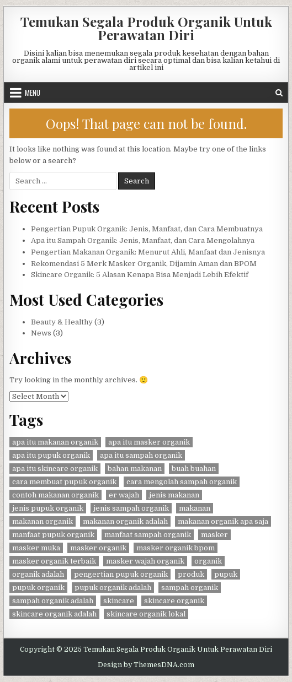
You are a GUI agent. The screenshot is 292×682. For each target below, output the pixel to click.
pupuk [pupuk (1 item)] (225, 574)
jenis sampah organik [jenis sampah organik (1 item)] (131, 508)
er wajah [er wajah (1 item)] (124, 495)
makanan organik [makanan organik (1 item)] (42, 521)
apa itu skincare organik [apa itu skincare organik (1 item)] (55, 468)
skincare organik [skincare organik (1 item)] (174, 601)
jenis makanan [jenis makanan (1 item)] (174, 495)
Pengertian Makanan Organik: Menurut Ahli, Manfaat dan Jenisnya (148, 252)
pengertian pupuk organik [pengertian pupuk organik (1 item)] (121, 574)
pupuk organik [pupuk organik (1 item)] (38, 587)
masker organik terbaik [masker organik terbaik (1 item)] (54, 561)
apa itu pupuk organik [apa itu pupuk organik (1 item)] (51, 455)
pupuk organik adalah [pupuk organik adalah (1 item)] (113, 587)
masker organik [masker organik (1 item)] (98, 548)
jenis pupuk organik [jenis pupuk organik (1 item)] (47, 508)
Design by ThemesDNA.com (146, 665)
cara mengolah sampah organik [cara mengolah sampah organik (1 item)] (181, 482)
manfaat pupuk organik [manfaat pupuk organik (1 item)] (53, 535)
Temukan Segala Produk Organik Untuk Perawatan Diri (146, 28)
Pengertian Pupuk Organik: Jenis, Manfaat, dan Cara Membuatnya (147, 229)
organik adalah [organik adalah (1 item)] (38, 574)
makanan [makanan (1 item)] (194, 508)
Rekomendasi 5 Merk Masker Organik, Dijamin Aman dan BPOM (144, 263)
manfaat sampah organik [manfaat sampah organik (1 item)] (147, 535)
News (41, 333)
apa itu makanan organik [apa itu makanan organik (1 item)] (55, 442)
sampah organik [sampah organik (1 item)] (189, 587)
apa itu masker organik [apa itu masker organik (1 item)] (149, 442)
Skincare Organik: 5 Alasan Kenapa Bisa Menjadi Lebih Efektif (139, 274)
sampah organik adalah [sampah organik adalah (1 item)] (52, 601)
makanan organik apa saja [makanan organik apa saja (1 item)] (223, 521)
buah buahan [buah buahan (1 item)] (194, 468)
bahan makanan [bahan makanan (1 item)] (135, 468)
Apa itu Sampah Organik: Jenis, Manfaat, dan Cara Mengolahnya (142, 240)
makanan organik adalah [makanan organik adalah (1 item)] (125, 521)
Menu (32, 92)
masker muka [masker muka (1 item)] (36, 548)
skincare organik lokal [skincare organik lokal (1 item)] (146, 614)
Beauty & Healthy (62, 322)
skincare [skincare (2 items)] (118, 601)
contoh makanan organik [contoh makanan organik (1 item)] (55, 495)
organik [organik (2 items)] (208, 561)
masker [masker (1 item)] (214, 535)
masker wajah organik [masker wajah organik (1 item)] (145, 561)
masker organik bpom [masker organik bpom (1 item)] (175, 548)
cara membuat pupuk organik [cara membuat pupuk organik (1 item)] (64, 482)
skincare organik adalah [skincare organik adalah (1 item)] (54, 614)
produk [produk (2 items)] (191, 574)
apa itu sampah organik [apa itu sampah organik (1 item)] (141, 455)
